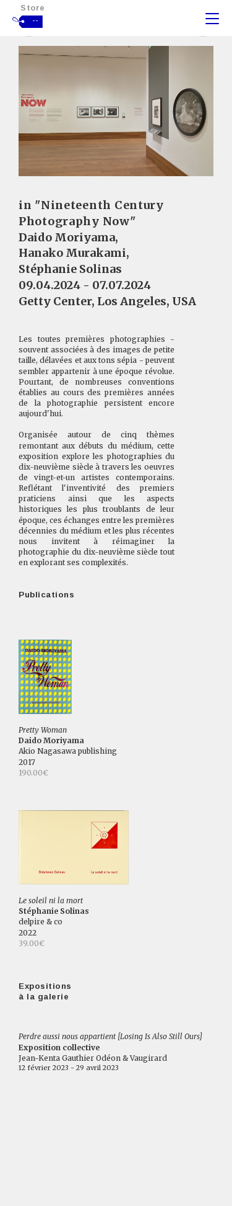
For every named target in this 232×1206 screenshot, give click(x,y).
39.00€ (32, 943)
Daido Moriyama (67, 237)
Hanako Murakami (72, 253)
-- (35, 20)
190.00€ (33, 772)
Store (32, 7)
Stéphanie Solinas (70, 269)
